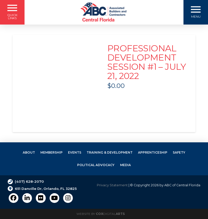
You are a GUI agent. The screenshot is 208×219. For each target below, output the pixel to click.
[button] (12, 12)
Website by (100, 214)
